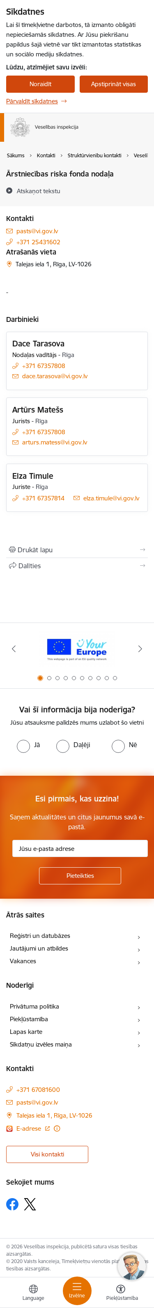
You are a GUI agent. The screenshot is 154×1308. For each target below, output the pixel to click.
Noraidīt (40, 84)
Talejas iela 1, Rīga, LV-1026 (54, 1115)
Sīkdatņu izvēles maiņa (41, 1044)
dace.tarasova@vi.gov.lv (54, 376)
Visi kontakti (47, 1154)
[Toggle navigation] (77, 1291)
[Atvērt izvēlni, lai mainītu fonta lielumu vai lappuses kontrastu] (120, 1293)
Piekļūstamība (29, 1019)
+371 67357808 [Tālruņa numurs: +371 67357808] (43, 366)
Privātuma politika (34, 1006)
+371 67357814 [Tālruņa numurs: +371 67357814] (43, 498)
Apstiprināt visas (113, 84)
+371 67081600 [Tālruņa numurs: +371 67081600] (38, 1090)
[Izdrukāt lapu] (77, 550)
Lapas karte (26, 1032)
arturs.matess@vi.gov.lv (54, 442)
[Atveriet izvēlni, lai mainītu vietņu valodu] (33, 1293)
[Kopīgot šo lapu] (77, 566)
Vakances (23, 961)
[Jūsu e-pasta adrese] (80, 848)
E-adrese (29, 1128)
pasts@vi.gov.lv (37, 231)
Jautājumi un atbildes (39, 948)
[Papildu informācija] (57, 1128)
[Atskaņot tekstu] (38, 191)
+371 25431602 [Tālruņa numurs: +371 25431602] (38, 242)
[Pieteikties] (80, 875)
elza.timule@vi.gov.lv (111, 498)
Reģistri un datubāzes (40, 936)
